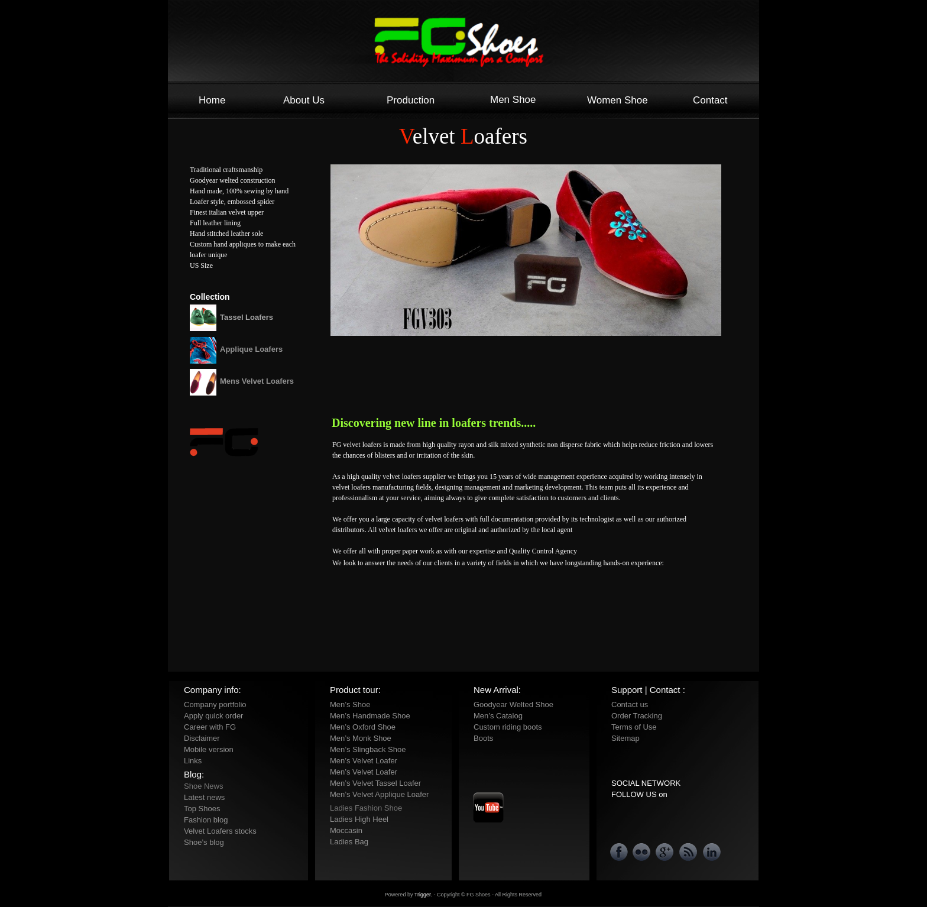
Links (193, 760)
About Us (304, 100)
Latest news (204, 797)
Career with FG (210, 727)
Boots (483, 738)
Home (212, 100)
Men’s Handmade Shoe (370, 715)
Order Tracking (636, 715)
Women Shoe (617, 100)
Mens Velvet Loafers (257, 381)
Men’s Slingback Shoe (368, 749)
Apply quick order (213, 715)
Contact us (629, 704)
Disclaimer (202, 738)
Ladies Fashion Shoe (366, 808)
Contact (710, 100)
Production (411, 100)
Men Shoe (513, 99)
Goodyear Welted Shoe (513, 704)
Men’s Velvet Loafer (363, 760)
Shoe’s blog (204, 842)
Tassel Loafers (246, 317)
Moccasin (346, 830)
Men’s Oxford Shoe (363, 727)
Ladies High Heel (359, 819)
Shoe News (203, 786)
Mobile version (209, 749)
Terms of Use (634, 727)
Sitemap (625, 738)
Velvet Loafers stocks (220, 831)
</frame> (496, 655)
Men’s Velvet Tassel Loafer (375, 783)
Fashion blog (206, 819)
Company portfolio (215, 704)
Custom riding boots (508, 727)
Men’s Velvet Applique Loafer (379, 794)
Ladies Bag (349, 841)
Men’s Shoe (350, 704)
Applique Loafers (251, 349)
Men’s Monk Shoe (360, 738)
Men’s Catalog (498, 715)
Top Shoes (202, 808)
